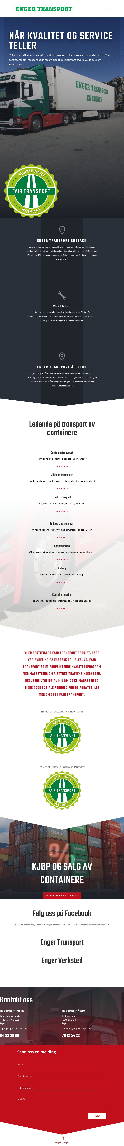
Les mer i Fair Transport (88, 79)
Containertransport (62, 452)
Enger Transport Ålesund (62, 367)
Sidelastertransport (61, 475)
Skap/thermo (62, 546)
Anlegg (62, 568)
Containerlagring (62, 594)
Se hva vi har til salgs (62, 895)
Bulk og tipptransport (62, 523)
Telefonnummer (26, 1100)
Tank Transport (62, 497)
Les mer (61, 466)
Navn (20, 1076)
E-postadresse (25, 1088)
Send (97, 1128)
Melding (21, 1111)
